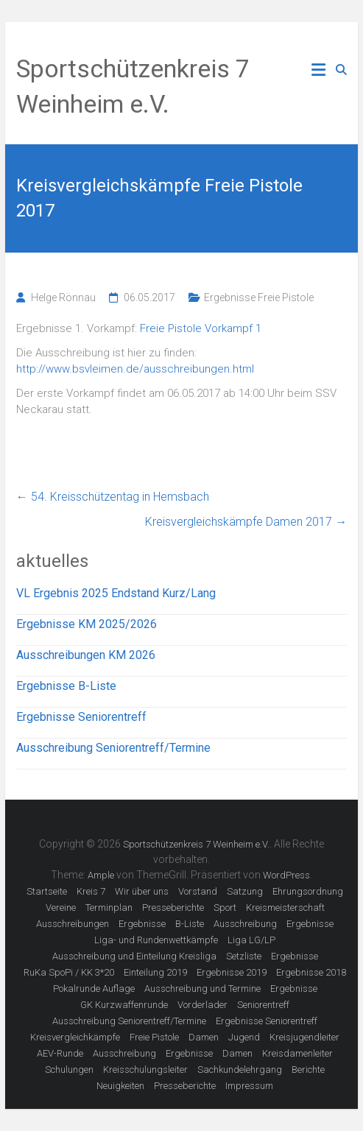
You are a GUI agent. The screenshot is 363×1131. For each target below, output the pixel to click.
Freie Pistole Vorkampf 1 (200, 328)
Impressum (249, 1085)
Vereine (61, 907)
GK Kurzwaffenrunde (124, 1004)
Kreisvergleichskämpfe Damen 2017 (246, 522)
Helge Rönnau (63, 297)
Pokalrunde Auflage (94, 988)
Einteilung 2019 (155, 972)
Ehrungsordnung (307, 891)
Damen (203, 1037)
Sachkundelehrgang (239, 1069)
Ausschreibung (245, 923)
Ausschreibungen (72, 923)
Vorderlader (202, 1004)
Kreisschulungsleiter (145, 1069)
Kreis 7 (91, 891)
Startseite (47, 891)
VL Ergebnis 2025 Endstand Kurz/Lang (116, 593)
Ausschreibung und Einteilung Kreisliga (134, 956)
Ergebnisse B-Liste (66, 686)
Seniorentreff (263, 1004)
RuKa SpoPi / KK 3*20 (69, 972)
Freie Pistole (154, 1037)
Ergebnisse (142, 923)
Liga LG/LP (251, 939)
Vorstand (197, 891)
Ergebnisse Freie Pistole (259, 297)
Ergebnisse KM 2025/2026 (86, 624)
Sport (225, 907)
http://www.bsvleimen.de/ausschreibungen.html (135, 369)
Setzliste (243, 956)
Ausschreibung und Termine (202, 988)
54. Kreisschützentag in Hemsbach (112, 497)
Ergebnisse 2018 (311, 972)
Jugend (244, 1037)
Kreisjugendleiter (304, 1037)
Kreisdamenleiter (297, 1053)
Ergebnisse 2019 (232, 972)
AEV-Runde (60, 1053)
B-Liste (189, 923)
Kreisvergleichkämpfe (75, 1037)
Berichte (308, 1069)
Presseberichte (173, 907)
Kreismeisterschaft (285, 907)
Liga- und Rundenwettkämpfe (156, 939)
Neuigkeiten (120, 1085)
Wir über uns (142, 891)
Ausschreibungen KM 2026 (85, 655)
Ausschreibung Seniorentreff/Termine (113, 748)
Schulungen (69, 1069)
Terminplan (109, 907)
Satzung (245, 891)
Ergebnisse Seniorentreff (81, 717)
